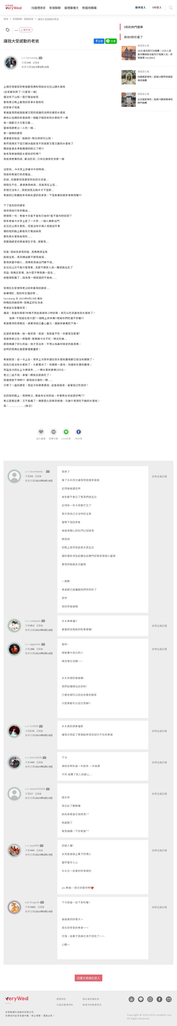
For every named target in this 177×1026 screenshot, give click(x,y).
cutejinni (35, 620)
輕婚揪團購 (89, 8)
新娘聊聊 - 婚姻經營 (23, 19)
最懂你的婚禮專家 (92, 1004)
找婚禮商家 (38, 8)
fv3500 (34, 726)
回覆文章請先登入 (88, 978)
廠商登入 (140, 7)
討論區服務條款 (65, 1004)
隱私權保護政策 (91, 998)
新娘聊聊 (55, 8)
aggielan (35, 644)
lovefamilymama (40, 471)
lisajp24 (34, 902)
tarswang (32, 57)
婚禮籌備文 (71, 8)
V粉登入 (157, 7)
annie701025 (37, 788)
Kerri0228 (36, 757)
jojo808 (34, 845)
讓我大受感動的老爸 (48, 19)
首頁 (6, 19)
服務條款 (61, 998)
